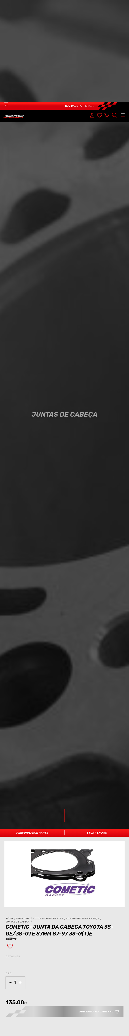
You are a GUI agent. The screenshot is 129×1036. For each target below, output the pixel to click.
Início (11, 821)
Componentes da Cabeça (84, 821)
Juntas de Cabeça (19, 824)
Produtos (24, 821)
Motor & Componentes (49, 821)
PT (6, 3)
